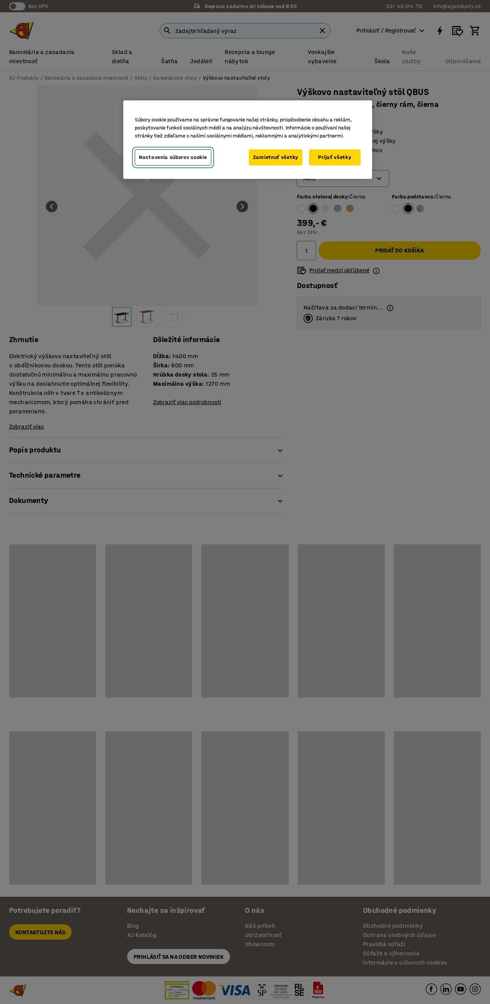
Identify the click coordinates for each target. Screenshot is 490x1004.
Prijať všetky (334, 157)
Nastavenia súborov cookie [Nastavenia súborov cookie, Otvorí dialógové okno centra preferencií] (173, 157)
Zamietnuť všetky (275, 157)
